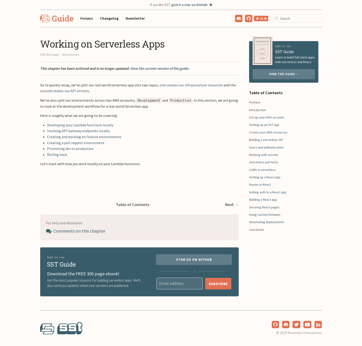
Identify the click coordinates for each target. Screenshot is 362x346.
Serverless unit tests (263, 162)
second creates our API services (64, 90)
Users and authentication (266, 147)
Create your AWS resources (268, 132)
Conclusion (256, 230)
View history (70, 54)
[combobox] (297, 18)
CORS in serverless (262, 170)
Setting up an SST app (264, 125)
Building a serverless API (266, 140)
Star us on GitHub (194, 259)
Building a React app (263, 199)
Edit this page (49, 54)
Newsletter (135, 18)
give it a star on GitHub (189, 5)
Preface (254, 102)
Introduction (257, 110)
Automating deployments (266, 222)
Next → (232, 204)
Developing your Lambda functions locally (80, 125)
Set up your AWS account (266, 117)
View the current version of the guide (159, 68)
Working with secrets (263, 155)
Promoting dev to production (70, 148)
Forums (86, 18)
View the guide (283, 74)
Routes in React (260, 184)
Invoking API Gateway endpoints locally (78, 130)
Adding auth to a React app (267, 192)
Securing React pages (264, 207)
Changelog (109, 18)
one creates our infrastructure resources (191, 85)
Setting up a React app (265, 177)
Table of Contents (132, 204)
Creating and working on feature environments (84, 136)
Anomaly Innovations (305, 332)
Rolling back (57, 154)
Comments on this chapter (75, 231)
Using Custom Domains (265, 214)
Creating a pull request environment (76, 142)
